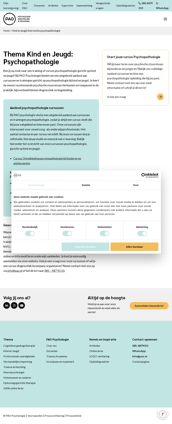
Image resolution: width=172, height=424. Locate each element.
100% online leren (13, 388)
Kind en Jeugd (11, 350)
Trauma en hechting (14, 366)
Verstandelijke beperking (17, 361)
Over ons (51, 345)
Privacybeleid (73, 415)
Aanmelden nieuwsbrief (149, 305)
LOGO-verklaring (99, 356)
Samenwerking (84, 5)
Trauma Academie (56, 356)
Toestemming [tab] (36, 184)
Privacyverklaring (54, 415)
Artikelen (53, 5)
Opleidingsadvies (125, 5)
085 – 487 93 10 (55, 270)
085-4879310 (140, 345)
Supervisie (67, 5)
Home (6, 30)
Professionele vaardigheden (19, 356)
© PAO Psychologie (14, 415)
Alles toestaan (134, 246)
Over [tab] (136, 184)
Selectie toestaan (85, 246)
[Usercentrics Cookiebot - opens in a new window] (143, 175)
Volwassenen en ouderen (17, 377)
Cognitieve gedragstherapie (19, 345)
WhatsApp (139, 350)
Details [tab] (86, 184)
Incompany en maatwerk (60, 361)
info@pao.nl (14, 270)
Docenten (39, 5)
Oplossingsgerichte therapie (19, 382)
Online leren (96, 350)
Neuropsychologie (13, 372)
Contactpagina (140, 361)
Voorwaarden (34, 415)
